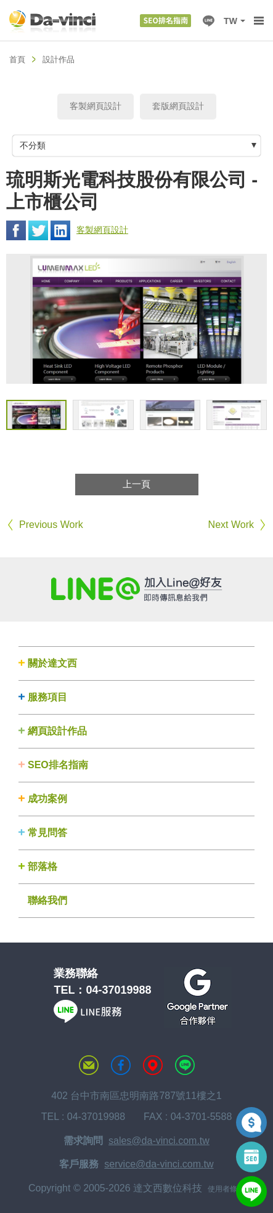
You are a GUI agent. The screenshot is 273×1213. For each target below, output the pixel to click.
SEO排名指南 (58, 765)
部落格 (42, 866)
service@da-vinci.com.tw (158, 1164)
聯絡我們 (47, 900)
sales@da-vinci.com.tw (159, 1140)
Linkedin (60, 230)
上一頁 (136, 484)
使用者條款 (226, 1189)
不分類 (33, 145)
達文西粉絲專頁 (121, 1065)
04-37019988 (118, 990)
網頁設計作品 (57, 731)
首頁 (17, 59)
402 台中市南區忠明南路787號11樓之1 (136, 1095)
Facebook (16, 230)
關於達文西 (52, 663)
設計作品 (59, 59)
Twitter (38, 230)
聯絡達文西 (89, 1065)
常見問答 (47, 832)
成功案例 (47, 798)
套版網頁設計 (178, 106)
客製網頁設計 (95, 106)
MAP (153, 1065)
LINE (208, 21)
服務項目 (47, 697)
